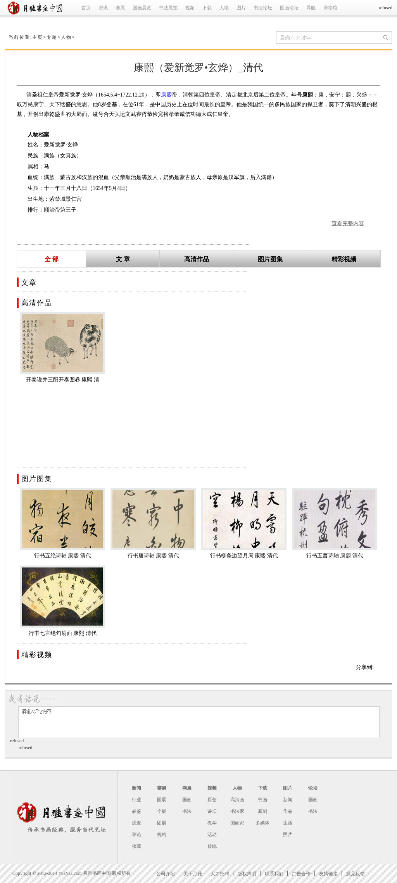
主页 (37, 37)
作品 (287, 811)
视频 (190, 7)
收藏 (136, 846)
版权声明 (247, 873)
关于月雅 (192, 873)
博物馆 (330, 7)
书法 (187, 811)
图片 (241, 7)
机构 (161, 834)
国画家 (237, 823)
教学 (212, 823)
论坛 (313, 788)
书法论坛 (263, 7)
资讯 (103, 7)
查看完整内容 (347, 223)
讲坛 (212, 811)
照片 (287, 834)
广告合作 (301, 873)
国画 (187, 799)
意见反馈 (355, 873)
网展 (187, 788)
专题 (52, 37)
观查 (136, 823)
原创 (212, 799)
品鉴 (136, 811)
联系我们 (274, 873)
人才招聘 (220, 873)
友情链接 (328, 873)
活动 (212, 834)
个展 (161, 811)
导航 (311, 7)
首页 (86, 7)
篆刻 (262, 811)
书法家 (237, 811)
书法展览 (168, 7)
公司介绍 (165, 873)
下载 (207, 7)
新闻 (136, 788)
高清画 (237, 799)
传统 (212, 846)
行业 (136, 799)
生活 (287, 823)
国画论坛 (289, 7)
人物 (224, 7)
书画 (262, 799)
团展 (161, 823)
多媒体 (262, 823)
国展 (161, 799)
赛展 (120, 7)
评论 (136, 834)
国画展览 (142, 7)
